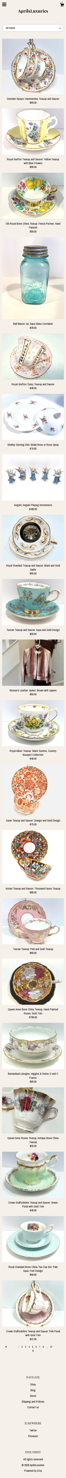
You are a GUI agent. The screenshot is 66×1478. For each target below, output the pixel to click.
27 (51, 1346)
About (33, 1396)
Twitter (33, 1430)
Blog (33, 1390)
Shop (33, 1384)
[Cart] (62, 5)
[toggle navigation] (4, 4)
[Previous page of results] (6, 1346)
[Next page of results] (33, 1350)
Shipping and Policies (33, 1401)
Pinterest (33, 1436)
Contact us (33, 1407)
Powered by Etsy (33, 1471)
